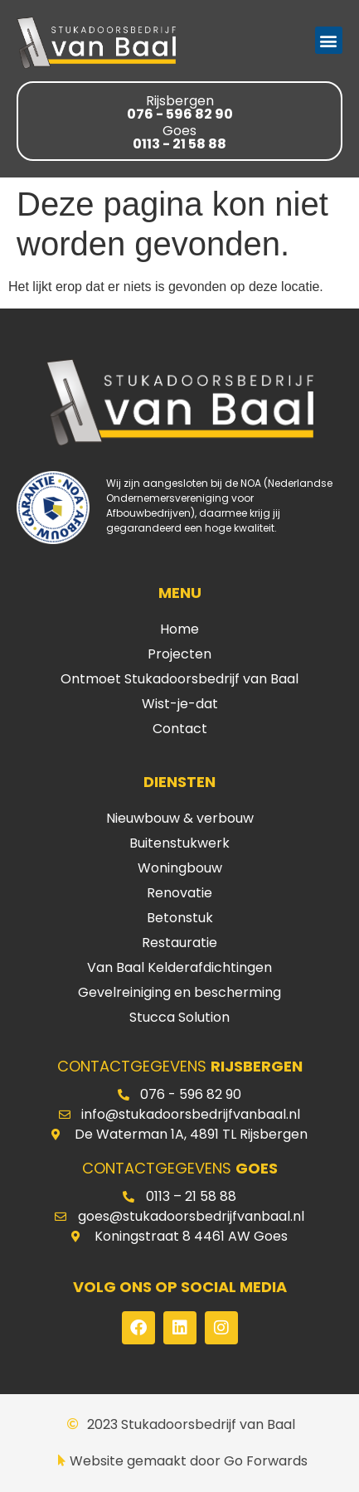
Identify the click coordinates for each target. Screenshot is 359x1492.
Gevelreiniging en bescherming (179, 992)
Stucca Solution (179, 1017)
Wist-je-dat (180, 703)
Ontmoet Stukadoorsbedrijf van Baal (179, 678)
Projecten (179, 653)
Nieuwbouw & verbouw (180, 818)
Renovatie (179, 892)
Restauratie (179, 942)
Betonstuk (180, 917)
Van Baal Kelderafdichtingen (179, 967)
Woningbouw (180, 867)
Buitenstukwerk (179, 843)
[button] (328, 40)
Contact (180, 728)
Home (179, 629)
